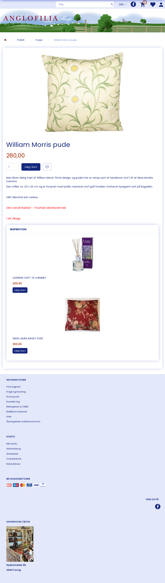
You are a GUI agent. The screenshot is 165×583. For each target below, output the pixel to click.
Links (9, 416)
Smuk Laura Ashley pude (28, 338)
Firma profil (12, 396)
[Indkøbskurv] (143, 4)
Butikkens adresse (16, 411)
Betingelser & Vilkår (17, 406)
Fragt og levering (16, 391)
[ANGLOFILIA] (82, 20)
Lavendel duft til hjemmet (29, 278)
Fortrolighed (13, 386)
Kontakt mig (13, 401)
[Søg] (112, 4)
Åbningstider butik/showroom (23, 421)
